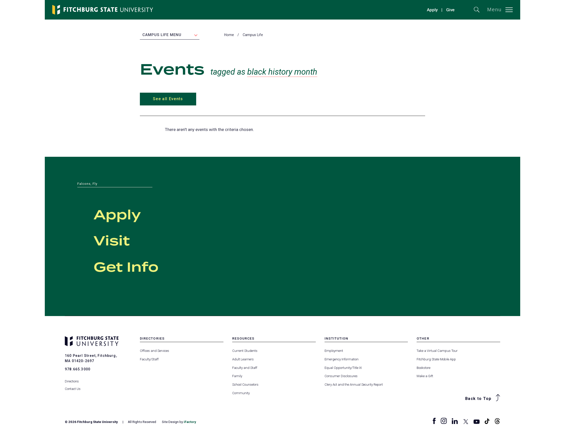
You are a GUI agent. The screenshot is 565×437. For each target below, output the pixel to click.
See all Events (168, 99)
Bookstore (423, 368)
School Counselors (245, 385)
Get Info (137, 267)
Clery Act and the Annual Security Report (354, 385)
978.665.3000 (77, 370)
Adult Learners (243, 360)
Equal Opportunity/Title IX (343, 368)
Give (450, 9)
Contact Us (73, 386)
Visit (117, 241)
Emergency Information (342, 360)
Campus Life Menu (161, 35)
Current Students (244, 351)
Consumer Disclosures (341, 376)
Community (241, 393)
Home (229, 35)
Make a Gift (425, 376)
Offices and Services (154, 351)
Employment (334, 351)
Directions (72, 378)
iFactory (190, 422)
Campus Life (253, 35)
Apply (432, 9)
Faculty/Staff (149, 360)
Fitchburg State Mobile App (436, 360)
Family (237, 376)
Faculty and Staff (244, 368)
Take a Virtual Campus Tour (437, 351)
